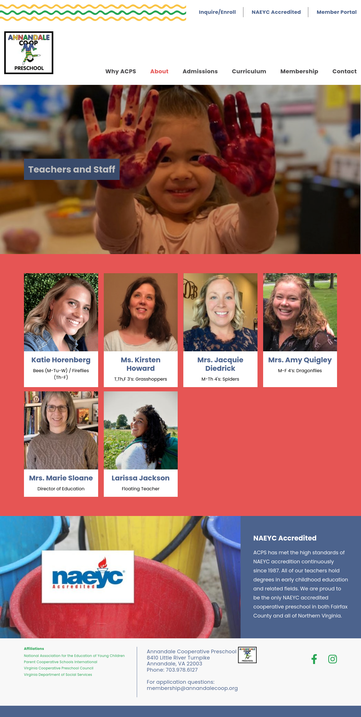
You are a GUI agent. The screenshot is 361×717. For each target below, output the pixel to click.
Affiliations (34, 648)
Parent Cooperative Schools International (60, 661)
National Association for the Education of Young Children (74, 655)
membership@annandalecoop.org (192, 688)
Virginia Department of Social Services (58, 674)
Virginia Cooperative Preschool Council (58, 668)
